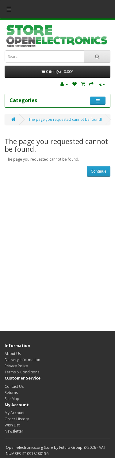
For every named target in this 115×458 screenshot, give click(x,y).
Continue (98, 171)
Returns (11, 392)
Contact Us (14, 386)
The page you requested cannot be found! (65, 119)
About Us (13, 353)
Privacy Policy (16, 365)
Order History (17, 419)
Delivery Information (22, 359)
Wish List (12, 425)
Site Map (12, 398)
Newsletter (14, 431)
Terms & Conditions (22, 372)
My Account (15, 412)
